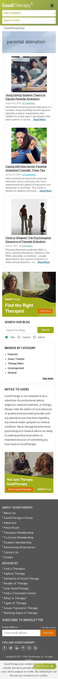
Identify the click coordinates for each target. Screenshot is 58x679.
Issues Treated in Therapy (21, 608)
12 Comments (28, 103)
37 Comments (25, 246)
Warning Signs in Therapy (20, 613)
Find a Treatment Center (20, 593)
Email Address (11, 627)
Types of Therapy (15, 603)
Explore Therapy (14, 573)
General (12, 372)
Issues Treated (16, 358)
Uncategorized (16, 368)
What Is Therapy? (15, 598)
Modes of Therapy (16, 583)
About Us (10, 513)
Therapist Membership (18, 532)
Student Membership (17, 542)
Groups (8, 557)
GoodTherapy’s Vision (18, 517)
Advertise (10, 522)
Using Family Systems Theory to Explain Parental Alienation (25, 97)
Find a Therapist (14, 568)
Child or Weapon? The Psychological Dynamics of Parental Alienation (28, 239)
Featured (12, 354)
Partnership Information (19, 547)
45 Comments (29, 174)
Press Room (11, 527)
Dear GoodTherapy (16, 588)
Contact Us (11, 552)
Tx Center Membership (18, 537)
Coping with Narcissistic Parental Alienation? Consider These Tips (26, 168)
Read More (40, 119)
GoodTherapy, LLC (36, 656)
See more (48, 378)
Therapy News (16, 363)
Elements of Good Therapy (21, 578)
